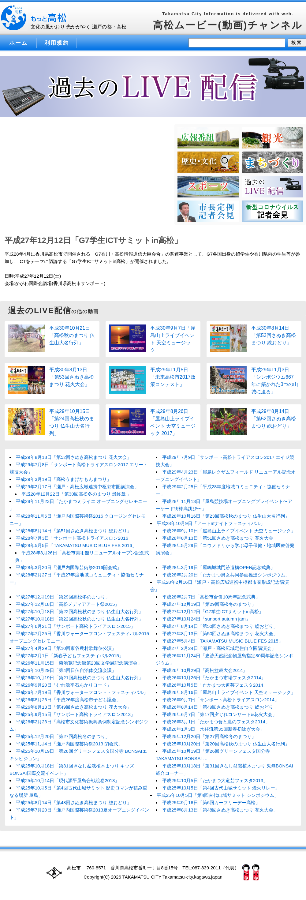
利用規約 (56, 43)
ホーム (18, 43)
